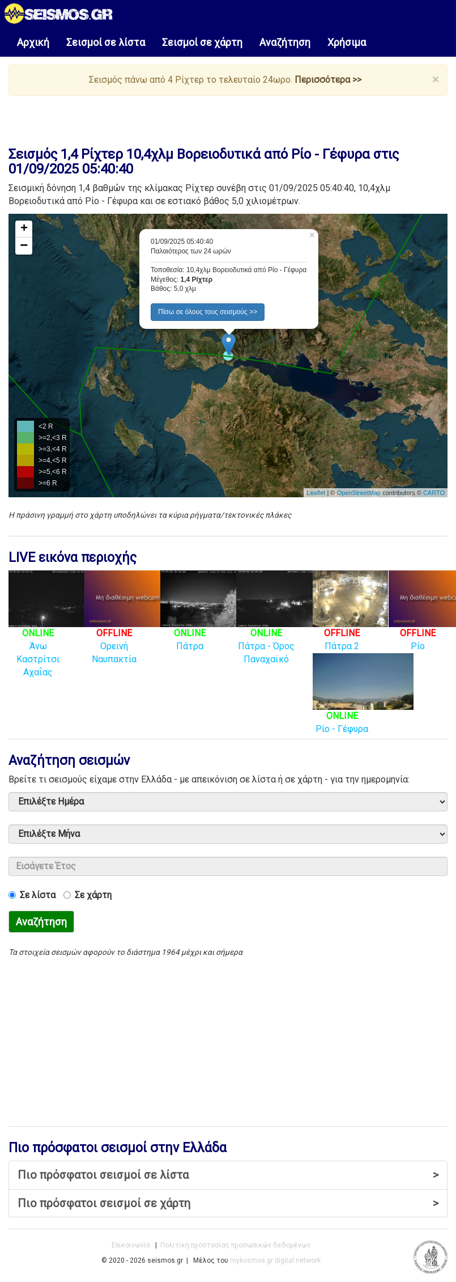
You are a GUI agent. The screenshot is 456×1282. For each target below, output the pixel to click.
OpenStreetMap (358, 492)
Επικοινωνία (131, 1245)
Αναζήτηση (284, 42)
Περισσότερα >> (328, 79)
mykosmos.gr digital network (275, 1260)
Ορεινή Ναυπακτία (126, 629)
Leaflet (315, 492)
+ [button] (24, 229)
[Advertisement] (217, 118)
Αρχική (33, 42)
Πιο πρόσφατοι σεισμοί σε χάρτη (228, 1203)
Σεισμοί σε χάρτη (202, 42)
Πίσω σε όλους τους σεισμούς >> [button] (207, 312)
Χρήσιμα (346, 42)
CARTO (434, 492)
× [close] (435, 80)
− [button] (24, 246)
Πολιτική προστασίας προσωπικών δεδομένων (235, 1245)
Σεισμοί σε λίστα (105, 42)
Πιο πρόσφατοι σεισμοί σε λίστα (228, 1175)
